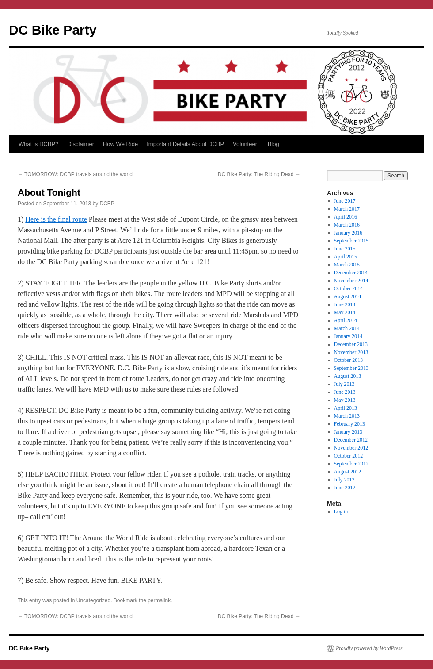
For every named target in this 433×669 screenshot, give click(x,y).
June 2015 (345, 249)
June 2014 (345, 304)
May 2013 (345, 400)
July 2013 (344, 384)
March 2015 (347, 264)
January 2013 (348, 432)
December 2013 (351, 344)
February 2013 (349, 424)
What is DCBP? (38, 144)
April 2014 (345, 320)
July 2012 (344, 480)
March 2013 (347, 416)
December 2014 (351, 272)
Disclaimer (80, 144)
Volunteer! (246, 144)
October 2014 (348, 288)
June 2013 (345, 392)
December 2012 (351, 440)
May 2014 (345, 312)
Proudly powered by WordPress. (370, 648)
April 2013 (345, 408)
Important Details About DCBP (185, 144)
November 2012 (351, 448)
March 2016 (347, 225)
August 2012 (347, 472)
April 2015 (345, 257)
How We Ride (120, 144)
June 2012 (345, 487)
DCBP (107, 203)
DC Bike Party (52, 30)
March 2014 (347, 328)
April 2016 (345, 217)
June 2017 (345, 201)
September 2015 (351, 241)
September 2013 (351, 368)
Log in (341, 511)
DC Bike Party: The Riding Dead (259, 174)
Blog (273, 144)
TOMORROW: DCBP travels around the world (75, 174)
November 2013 (351, 352)
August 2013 (347, 376)
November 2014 (351, 280)
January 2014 (348, 336)
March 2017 (347, 209)
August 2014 (347, 296)
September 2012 (351, 464)
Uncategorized (93, 600)
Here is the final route (56, 219)
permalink (159, 600)
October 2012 (348, 456)
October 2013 (348, 360)
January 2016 (348, 233)
